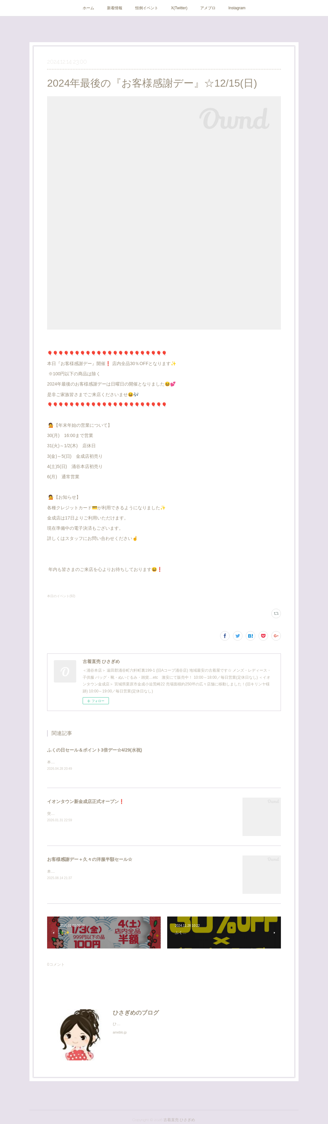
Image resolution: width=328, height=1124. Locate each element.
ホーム (88, 8)
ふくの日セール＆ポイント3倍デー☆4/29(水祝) (94, 750)
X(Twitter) (179, 8)
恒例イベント (146, 8)
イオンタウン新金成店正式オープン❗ (85, 801)
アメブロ (208, 8)
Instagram (236, 8)
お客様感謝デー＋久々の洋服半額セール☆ (89, 859)
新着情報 (114, 8)
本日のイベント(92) (61, 596)
